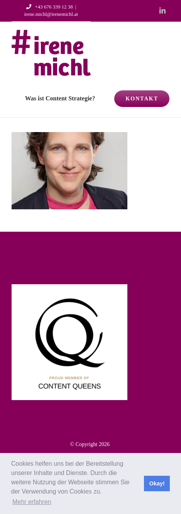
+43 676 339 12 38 (48, 7)
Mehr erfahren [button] (31, 502)
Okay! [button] (157, 483)
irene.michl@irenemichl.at (51, 14)
